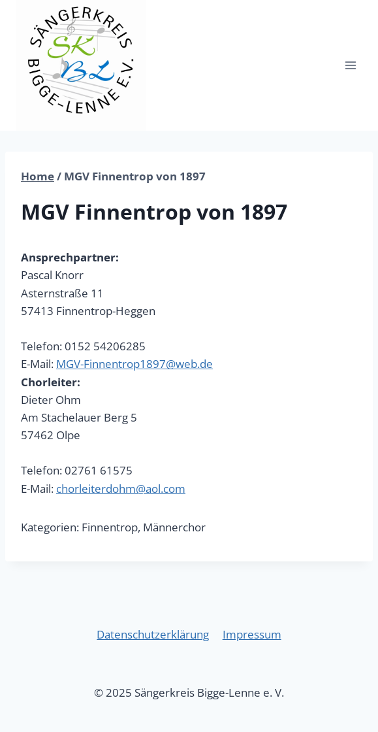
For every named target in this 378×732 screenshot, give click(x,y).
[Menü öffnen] (350, 65)
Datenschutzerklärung (153, 634)
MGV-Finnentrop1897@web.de (134, 363)
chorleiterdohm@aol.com (120, 488)
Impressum (252, 634)
